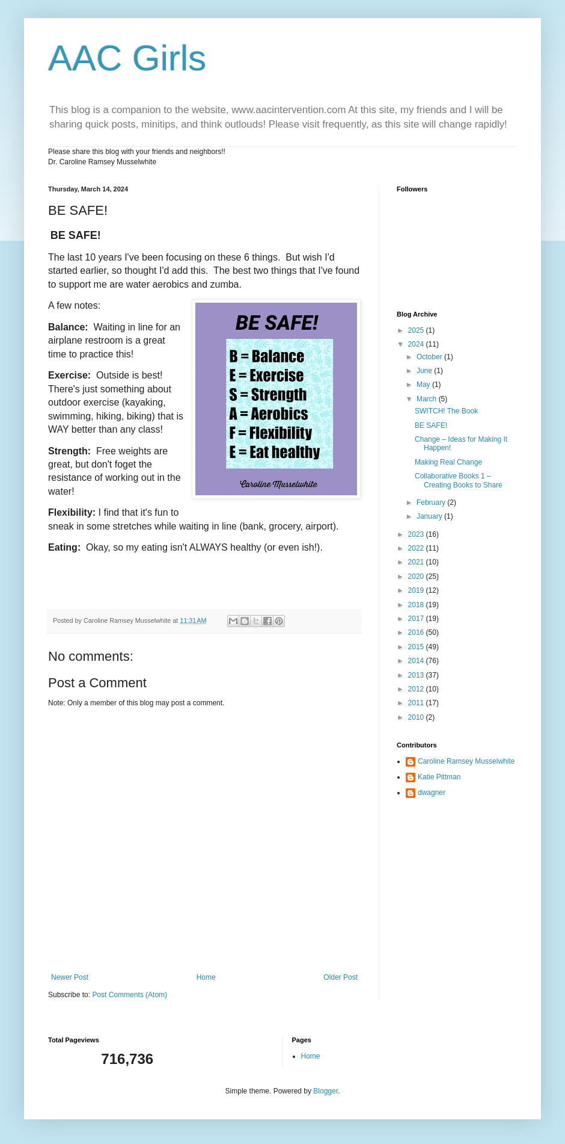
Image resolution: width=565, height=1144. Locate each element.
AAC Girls (127, 58)
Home (206, 977)
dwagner (431, 792)
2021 (417, 562)
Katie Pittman (439, 777)
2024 (417, 344)
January (430, 516)
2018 (417, 605)
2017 (417, 618)
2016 (417, 632)
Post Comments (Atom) (129, 995)
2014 (417, 661)
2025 (417, 330)
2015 (417, 647)
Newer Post (69, 977)
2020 (417, 576)
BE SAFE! (431, 425)
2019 (417, 590)
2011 (417, 703)
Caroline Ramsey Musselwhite (466, 761)
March (428, 399)
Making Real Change (448, 462)
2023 (417, 534)
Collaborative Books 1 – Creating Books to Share (458, 480)
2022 (417, 548)
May (424, 384)
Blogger (325, 1091)
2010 (417, 717)
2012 (417, 689)
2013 (417, 675)
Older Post (340, 977)
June (425, 370)
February (432, 502)
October (430, 357)
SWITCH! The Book (446, 411)
